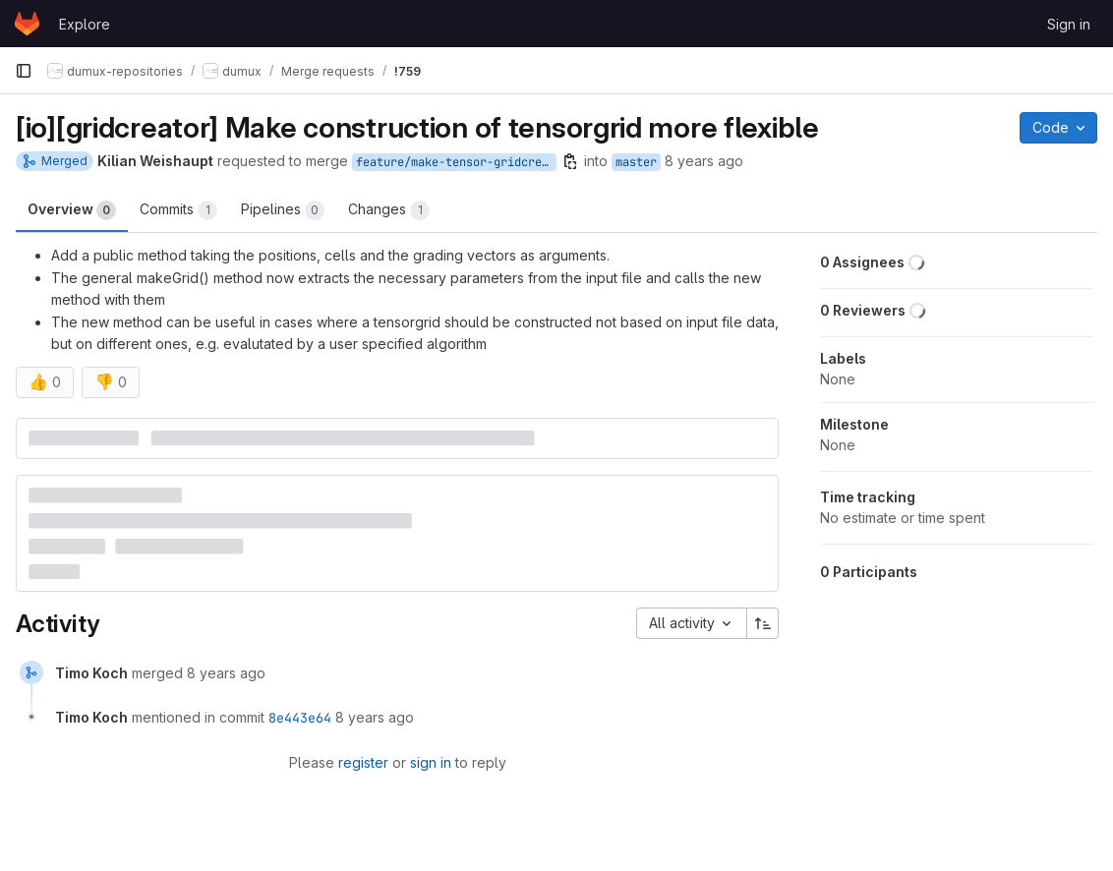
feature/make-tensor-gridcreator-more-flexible (456, 162)
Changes (389, 210)
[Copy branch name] (570, 161)
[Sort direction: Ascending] (763, 623)
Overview (72, 210)
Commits (178, 210)
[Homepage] (27, 23)
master (636, 162)
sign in (430, 762)
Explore (84, 24)
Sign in (1068, 24)
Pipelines (282, 210)
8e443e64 (299, 717)
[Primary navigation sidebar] (23, 71)
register (363, 762)
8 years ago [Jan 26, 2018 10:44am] (704, 160)
